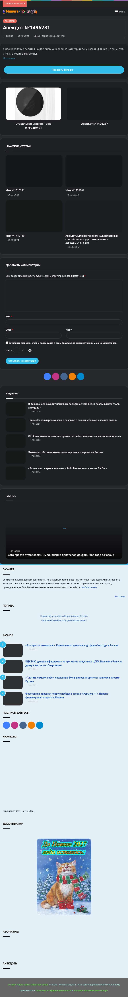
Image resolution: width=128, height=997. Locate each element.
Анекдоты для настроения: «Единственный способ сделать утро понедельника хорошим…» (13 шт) (91, 239)
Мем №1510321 (15, 190)
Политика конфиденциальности (53, 990)
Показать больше (64, 69)
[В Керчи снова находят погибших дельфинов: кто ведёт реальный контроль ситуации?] (16, 409)
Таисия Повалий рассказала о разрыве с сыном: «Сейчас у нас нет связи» (72, 420)
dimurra (9, 36)
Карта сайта (23, 984)
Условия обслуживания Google (91, 990)
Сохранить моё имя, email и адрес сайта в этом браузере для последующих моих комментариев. (63, 343)
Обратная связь (39, 984)
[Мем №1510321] (34, 171)
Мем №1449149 (15, 235)
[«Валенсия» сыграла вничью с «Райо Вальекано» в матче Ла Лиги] (16, 473)
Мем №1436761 (74, 190)
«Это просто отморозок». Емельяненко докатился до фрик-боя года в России (71, 645)
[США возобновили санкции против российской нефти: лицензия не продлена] (16, 441)
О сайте (12, 984)
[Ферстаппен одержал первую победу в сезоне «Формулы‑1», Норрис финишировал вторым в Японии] (13, 698)
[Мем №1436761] (93, 171)
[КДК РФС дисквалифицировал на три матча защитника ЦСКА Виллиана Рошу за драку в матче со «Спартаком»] (13, 666)
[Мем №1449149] (34, 216)
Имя (9, 316)
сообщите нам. (89, 587)
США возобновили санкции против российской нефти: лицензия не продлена (74, 436)
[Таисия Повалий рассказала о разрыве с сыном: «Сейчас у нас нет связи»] (16, 425)
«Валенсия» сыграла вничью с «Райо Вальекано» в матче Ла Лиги (67, 468)
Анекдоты (10, 21)
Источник (9, 58)
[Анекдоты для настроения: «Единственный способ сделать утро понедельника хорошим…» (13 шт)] (93, 216)
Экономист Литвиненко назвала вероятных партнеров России (65, 452)
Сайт (69, 329)
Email (9, 329)
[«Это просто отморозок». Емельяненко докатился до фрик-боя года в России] (13, 650)
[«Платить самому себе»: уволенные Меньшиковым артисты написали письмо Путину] (13, 682)
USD (18, 811)
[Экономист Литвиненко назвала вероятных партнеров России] (16, 457)
